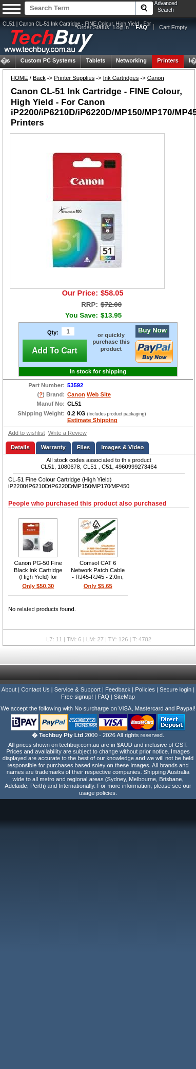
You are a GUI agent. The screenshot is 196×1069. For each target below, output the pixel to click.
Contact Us (35, 689)
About (9, 689)
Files (83, 447)
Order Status (93, 27)
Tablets (96, 60)
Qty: (52, 332)
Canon (155, 78)
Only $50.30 (38, 586)
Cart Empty (173, 27)
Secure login (175, 689)
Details (20, 447)
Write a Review (67, 433)
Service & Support (77, 689)
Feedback (117, 689)
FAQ (103, 697)
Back (39, 78)
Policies (145, 689)
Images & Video (122, 447)
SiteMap (124, 697)
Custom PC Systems (48, 60)
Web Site (99, 394)
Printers (168, 60)
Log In (121, 27)
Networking (131, 60)
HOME (19, 78)
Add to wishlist (26, 433)
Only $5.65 (98, 586)
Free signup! (77, 697)
